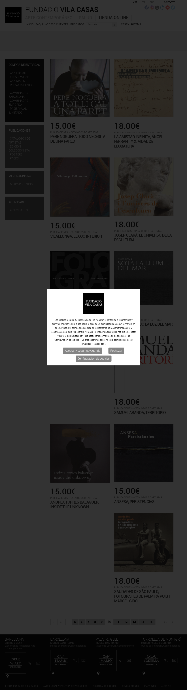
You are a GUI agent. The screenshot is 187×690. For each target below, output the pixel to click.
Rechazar (116, 335)
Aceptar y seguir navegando (82, 335)
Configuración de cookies (93, 343)
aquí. (103, 328)
